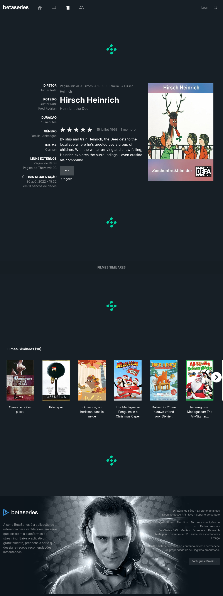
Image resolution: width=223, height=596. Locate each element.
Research (214, 530)
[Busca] (215, 7)
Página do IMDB (45, 163)
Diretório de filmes (208, 510)
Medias (185, 530)
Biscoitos (182, 522)
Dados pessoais (210, 526)
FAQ (190, 514)
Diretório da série (183, 510)
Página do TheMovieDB (40, 168)
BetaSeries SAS (168, 530)
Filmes (88, 86)
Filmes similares (111, 267)
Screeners (199, 530)
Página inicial (69, 86)
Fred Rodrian (47, 108)
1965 (100, 86)
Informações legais (162, 522)
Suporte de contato (208, 514)
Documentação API (174, 514)
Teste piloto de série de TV (171, 534)
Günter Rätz (48, 90)
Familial (114, 86)
